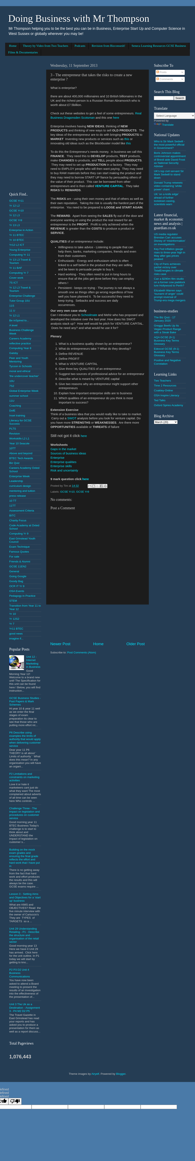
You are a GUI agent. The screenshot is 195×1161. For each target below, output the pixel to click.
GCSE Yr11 (16, 200)
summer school (18, 395)
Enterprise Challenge (22, 295)
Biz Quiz (14, 462)
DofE (12, 410)
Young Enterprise (19, 249)
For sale (14, 556)
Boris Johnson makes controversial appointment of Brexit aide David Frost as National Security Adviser (170, 159)
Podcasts (80, 45)
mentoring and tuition (22, 490)
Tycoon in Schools (20, 366)
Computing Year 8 (20, 348)
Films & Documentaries (23, 52)
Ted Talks (159, 400)
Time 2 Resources (165, 385)
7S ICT (13, 282)
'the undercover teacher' (24, 376)
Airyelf (95, 1073)
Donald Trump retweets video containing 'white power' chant (168, 186)
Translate (164, 124)
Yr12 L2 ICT (16, 244)
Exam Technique (19, 546)
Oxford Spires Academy (168, 405)
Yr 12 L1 (14, 315)
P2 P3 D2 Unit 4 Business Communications (19, 973)
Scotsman (88, 117)
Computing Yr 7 (19, 272)
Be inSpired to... (19, 320)
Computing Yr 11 (19, 254)
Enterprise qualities (63, 462)
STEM (13, 600)
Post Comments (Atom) (81, 652)
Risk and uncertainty (64, 470)
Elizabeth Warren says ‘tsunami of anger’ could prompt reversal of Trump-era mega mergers (169, 295)
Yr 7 (11, 623)
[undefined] (15, 1101)
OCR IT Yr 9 (16, 586)
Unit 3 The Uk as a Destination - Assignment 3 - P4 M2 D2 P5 (24, 1007)
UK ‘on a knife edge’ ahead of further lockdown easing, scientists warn (166, 199)
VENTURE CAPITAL (109, 186)
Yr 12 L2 (14, 205)
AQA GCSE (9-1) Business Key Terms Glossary (166, 340)
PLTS (12, 428)
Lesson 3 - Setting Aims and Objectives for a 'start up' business (25, 897)
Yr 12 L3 (14, 215)
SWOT (71, 418)
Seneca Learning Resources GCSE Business (159, 45)
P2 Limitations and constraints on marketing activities (24, 777)
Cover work (16, 277)
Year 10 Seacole (19, 443)
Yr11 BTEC (16, 628)
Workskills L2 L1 (19, 438)
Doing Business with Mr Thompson (78, 18)
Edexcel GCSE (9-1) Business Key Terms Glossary (166, 352)
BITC (12, 515)
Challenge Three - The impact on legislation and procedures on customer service (24, 813)
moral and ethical (19, 371)
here (116, 117)
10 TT (12, 500)
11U (11, 400)
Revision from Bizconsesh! (108, 45)
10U (11, 381)
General (14, 571)
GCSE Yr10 (67, 491)
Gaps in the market (63, 449)
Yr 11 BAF (15, 267)
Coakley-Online (163, 390)
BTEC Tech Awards (21, 458)
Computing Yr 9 (19, 533)
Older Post (135, 644)
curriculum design (20, 485)
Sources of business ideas (68, 453)
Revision (14, 433)
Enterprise (57, 457)
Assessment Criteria (21, 510)
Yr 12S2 (14, 618)
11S (11, 305)
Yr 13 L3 (14, 225)
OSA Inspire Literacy (166, 395)
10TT (12, 448)
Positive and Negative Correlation (167, 362)
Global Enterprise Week (23, 390)
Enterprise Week (19, 476)
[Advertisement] (97, 623)
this (126, 139)
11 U (12, 310)
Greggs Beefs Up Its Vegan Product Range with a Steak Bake (167, 329)
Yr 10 (12, 613)
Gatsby (13, 353)
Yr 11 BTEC (16, 235)
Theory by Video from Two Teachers (45, 45)
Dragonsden (72, 117)
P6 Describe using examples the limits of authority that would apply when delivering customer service (25, 739)
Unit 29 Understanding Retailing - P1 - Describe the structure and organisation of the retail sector (24, 935)
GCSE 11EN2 (17, 566)
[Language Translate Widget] (174, 116)
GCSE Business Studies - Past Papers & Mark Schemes (25, 701)
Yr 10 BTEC (16, 239)
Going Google (17, 576)
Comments (164, 79)
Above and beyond (20, 453)
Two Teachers (162, 380)
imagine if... (16, 638)
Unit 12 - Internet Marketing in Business (33, 661)
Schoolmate (89, 315)
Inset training (17, 415)
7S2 (11, 385)
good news (16, 633)
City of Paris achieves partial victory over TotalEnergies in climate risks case (168, 269)
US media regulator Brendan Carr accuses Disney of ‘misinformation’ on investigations (169, 239)
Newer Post (60, 644)
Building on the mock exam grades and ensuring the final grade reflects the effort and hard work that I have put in (24, 858)
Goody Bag (16, 581)
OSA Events (16, 591)
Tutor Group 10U (19, 300)
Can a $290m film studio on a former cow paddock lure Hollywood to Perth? (169, 282)
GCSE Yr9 (82, 491)
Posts (161, 72)
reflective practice (20, 343)
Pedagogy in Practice (22, 595)
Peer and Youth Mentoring (18, 359)
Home (13, 45)
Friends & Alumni (19, 561)
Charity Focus (17, 520)
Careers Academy (20, 338)
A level (13, 325)
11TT (12, 505)
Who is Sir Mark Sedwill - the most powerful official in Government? (169, 144)
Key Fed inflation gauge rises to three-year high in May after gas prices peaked (169, 254)
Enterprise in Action (21, 230)
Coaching (15, 405)
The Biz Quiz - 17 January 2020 (164, 319)
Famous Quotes (19, 551)
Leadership (16, 481)
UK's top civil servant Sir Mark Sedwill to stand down (169, 174)
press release (17, 495)
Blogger (120, 1073)
